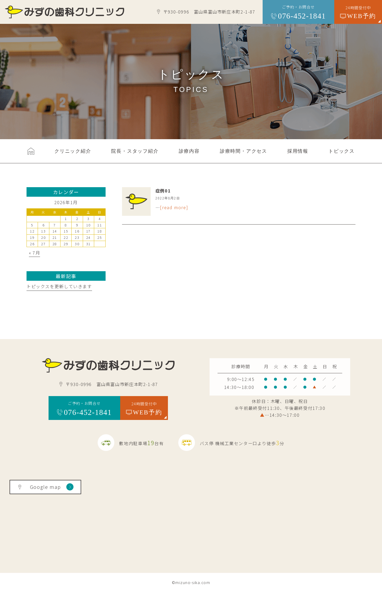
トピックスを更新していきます (59, 286)
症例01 (163, 190)
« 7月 (34, 252)
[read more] (174, 207)
